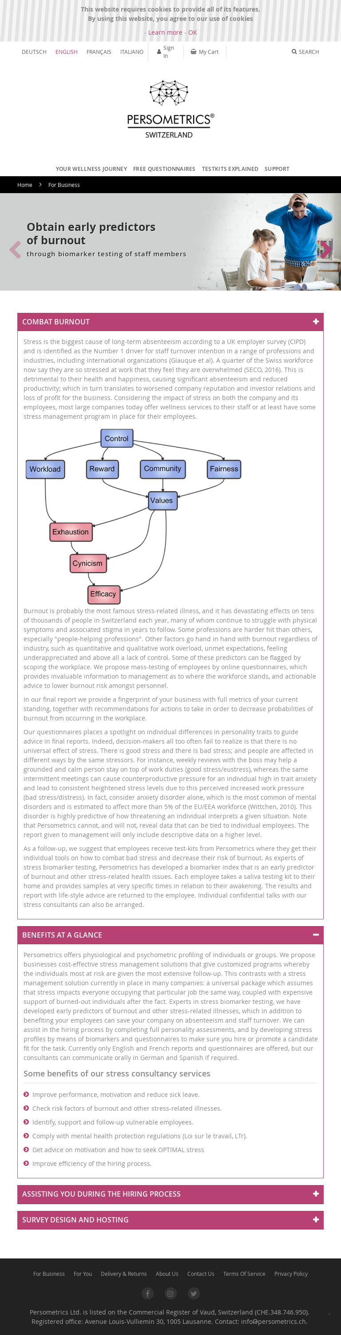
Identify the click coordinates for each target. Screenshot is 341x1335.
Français (99, 51)
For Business (49, 1273)
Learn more (165, 32)
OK (192, 32)
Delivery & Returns (124, 1273)
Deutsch (34, 51)
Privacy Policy (291, 1273)
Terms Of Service (244, 1273)
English (67, 51)
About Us (167, 1273)
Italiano (131, 51)
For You (83, 1273)
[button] (326, 250)
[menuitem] (89, 169)
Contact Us (200, 1273)
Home (24, 184)
